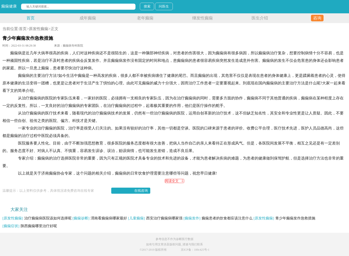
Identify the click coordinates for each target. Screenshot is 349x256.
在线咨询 (141, 190)
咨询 (317, 18)
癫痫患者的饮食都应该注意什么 (218, 218)
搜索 (147, 6)
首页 (30, 18)
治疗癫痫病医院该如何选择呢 (36, 218)
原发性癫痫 (38, 29)
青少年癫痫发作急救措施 (284, 218)
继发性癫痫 (202, 18)
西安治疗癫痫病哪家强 (155, 218)
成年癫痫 (87, 18)
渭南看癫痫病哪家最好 (99, 218)
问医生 (164, 6)
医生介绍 (260, 18)
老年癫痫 (145, 18)
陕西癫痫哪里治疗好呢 (29, 226)
